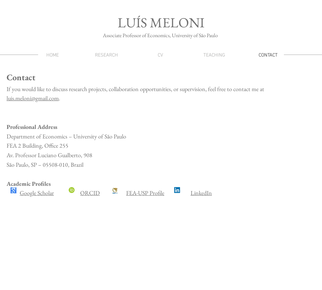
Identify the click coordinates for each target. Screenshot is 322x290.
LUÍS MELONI (161, 22)
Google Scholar (37, 193)
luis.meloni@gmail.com (33, 98)
